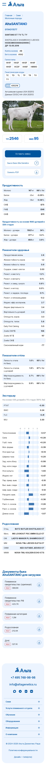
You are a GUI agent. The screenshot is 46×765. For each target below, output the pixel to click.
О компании (11, 734)
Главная (8, 15)
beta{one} (28, 757)
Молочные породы (13, 18)
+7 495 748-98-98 (23, 677)
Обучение (10, 715)
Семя (18, 15)
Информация (12, 728)
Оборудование (13, 721)
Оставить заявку (23, 154)
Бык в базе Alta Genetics (18, 163)
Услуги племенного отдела (19, 708)
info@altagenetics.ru (23, 684)
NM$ (31, 139)
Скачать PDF (13, 172)
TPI (7, 139)
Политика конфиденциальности (23, 750)
